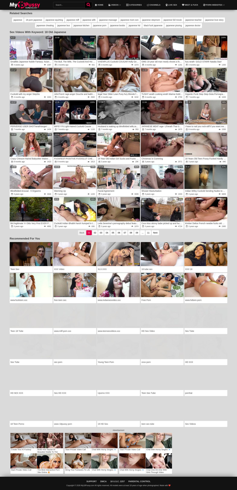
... (143, 233)
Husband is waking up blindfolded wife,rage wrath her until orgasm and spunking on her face (119, 126)
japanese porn (100, 25)
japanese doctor (193, 25)
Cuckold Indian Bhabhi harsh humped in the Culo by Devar (75, 223)
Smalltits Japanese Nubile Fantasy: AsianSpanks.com (31, 61)
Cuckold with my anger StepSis (25, 94)
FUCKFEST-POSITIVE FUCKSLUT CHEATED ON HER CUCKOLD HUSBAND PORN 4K (75, 158)
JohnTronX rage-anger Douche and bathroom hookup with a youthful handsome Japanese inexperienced (75, 94)
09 (137, 233)
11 (148, 233)
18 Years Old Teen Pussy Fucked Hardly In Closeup (206, 158)
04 (107, 233)
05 (113, 233)
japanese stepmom (151, 20)
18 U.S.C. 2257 (117, 481)
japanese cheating (45, 25)
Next (155, 233)
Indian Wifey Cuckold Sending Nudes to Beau (206, 191)
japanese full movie (173, 20)
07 (125, 233)
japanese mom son (129, 20)
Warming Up (60, 191)
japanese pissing (174, 25)
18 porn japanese (34, 20)
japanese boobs (117, 25)
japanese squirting (54, 20)
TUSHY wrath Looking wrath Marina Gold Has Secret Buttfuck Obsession (162, 94)
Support (91, 481)
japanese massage (108, 20)
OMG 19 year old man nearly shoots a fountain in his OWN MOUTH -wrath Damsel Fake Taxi (162, 61)
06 (119, 233)
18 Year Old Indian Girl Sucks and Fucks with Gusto (119, 158)
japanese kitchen (81, 25)
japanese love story (214, 20)
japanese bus (63, 25)
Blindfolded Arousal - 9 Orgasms (25, 191)
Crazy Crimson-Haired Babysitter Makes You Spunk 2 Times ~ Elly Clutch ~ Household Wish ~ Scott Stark (31, 158)
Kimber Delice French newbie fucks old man (205, 223)
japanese (18, 20)
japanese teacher (193, 20)
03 (101, 233)
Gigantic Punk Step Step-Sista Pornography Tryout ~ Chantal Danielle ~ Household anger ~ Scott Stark (206, 94)
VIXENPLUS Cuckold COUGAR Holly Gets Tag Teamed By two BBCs (119, 61)
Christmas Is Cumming (152, 158)
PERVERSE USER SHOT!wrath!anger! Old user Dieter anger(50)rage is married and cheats (31, 126)
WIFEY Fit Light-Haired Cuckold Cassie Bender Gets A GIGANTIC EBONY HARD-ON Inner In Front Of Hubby (75, 126)
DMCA (103, 481)
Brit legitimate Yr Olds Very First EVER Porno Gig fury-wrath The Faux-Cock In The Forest (31, 223)
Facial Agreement (106, 191)
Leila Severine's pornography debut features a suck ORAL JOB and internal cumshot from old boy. (119, 223)
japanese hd (134, 25)
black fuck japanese (153, 25)
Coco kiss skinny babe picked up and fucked (162, 223)
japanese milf (73, 20)
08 (131, 233)
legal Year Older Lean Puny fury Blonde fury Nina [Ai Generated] (119, 94)
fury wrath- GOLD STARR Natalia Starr (203, 61)
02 (95, 233)
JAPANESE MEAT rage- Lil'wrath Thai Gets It (162, 126)
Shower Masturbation (151, 191)
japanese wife (89, 20)
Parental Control (139, 481)
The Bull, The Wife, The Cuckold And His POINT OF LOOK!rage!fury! (75, 61)
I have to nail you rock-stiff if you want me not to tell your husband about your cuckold (206, 126)
